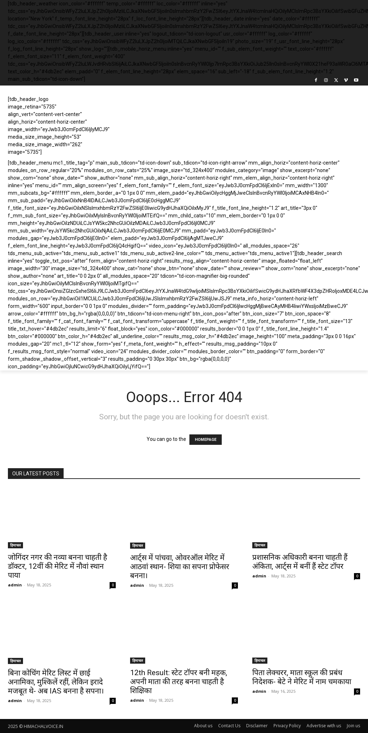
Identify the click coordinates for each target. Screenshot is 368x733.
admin (15, 584)
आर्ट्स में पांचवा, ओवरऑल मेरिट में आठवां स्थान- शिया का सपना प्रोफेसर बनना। (179, 566)
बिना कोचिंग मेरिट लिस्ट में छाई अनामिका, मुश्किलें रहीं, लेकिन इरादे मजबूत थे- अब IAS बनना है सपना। (56, 682)
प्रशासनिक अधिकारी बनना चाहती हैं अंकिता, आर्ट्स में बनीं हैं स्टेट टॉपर (300, 562)
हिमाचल (15, 545)
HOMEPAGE (205, 439)
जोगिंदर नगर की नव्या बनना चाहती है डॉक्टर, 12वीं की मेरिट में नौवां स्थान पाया (57, 566)
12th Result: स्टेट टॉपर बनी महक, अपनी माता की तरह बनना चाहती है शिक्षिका (178, 681)
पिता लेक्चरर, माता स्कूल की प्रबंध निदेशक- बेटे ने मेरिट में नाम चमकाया (301, 677)
